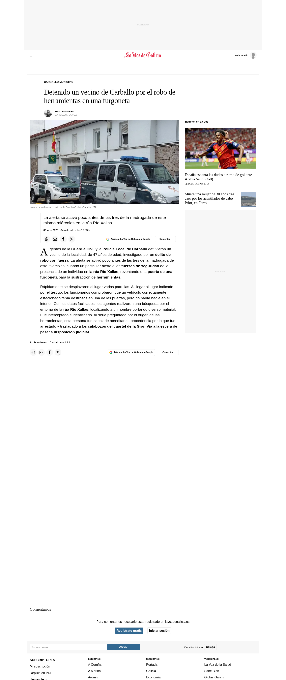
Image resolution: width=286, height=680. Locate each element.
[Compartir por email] (55, 239)
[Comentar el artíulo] (165, 239)
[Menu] (32, 55)
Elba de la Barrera (197, 184)
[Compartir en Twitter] (71, 239)
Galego (210, 646)
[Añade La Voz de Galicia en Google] (128, 239)
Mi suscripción (40, 666)
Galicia (151, 671)
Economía (153, 677)
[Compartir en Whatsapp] (46, 239)
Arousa (93, 677)
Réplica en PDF (41, 673)
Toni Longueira (64, 111)
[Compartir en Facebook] (63, 239)
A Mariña (94, 671)
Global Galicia (214, 677)
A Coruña (94, 664)
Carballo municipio (60, 342)
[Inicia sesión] (245, 55)
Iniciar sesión (159, 630)
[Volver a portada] (143, 55)
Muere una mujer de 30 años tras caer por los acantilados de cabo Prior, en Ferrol (209, 198)
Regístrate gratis (129, 630)
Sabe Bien (211, 671)
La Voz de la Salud (217, 664)
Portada (151, 664)
